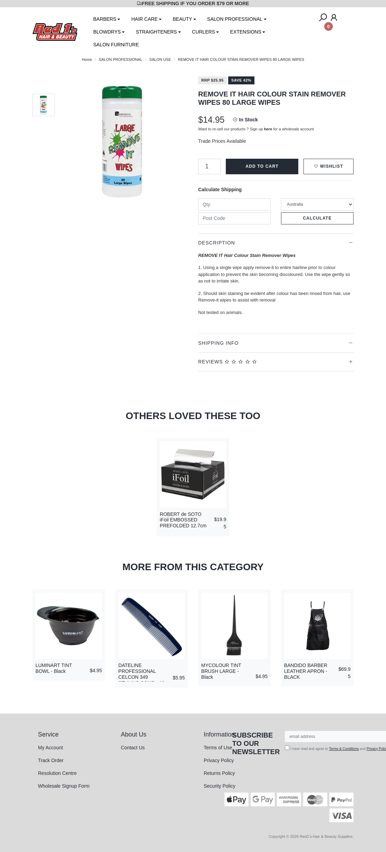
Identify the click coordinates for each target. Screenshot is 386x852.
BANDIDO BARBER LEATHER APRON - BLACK (305, 671)
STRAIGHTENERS (156, 32)
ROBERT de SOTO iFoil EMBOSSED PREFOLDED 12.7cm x (183, 522)
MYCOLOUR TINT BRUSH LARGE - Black (221, 671)
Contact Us (133, 747)
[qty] (234, 204)
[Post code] (234, 218)
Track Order (51, 760)
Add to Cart (262, 166)
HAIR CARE (144, 19)
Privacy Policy (219, 760)
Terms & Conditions (344, 749)
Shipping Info (218, 343)
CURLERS (203, 32)
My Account (50, 747)
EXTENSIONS (245, 32)
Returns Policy (219, 773)
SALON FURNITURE (116, 44)
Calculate (317, 218)
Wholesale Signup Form (63, 786)
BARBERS (104, 19)
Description (216, 243)
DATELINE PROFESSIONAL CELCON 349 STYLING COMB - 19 (141, 674)
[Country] (317, 204)
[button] (328, 166)
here (268, 129)
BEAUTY (182, 19)
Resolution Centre (57, 773)
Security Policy (219, 786)
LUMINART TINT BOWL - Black (54, 668)
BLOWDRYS (107, 32)
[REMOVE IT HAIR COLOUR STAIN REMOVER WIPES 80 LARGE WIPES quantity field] (209, 166)
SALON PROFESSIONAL (234, 19)
